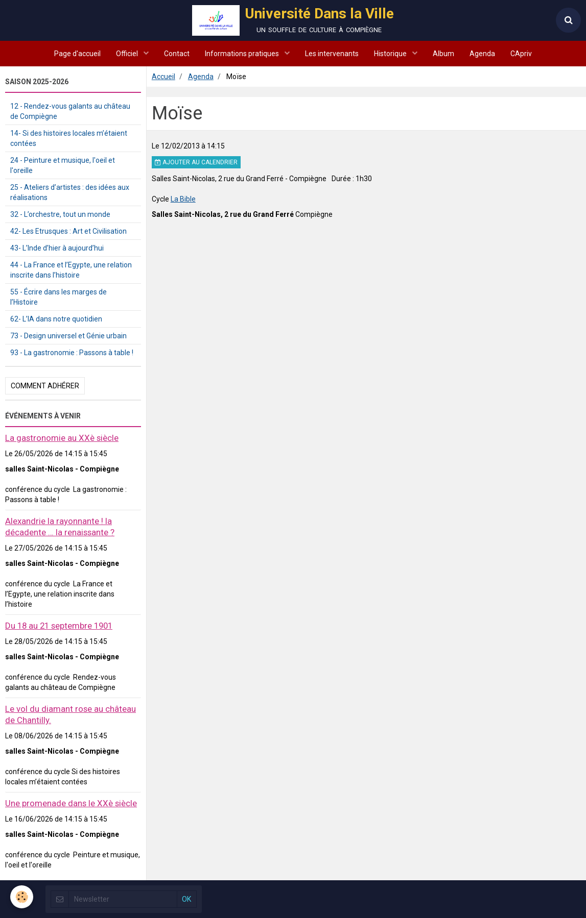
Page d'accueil (77, 53)
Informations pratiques (242, 53)
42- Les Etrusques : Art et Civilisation (68, 231)
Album (443, 53)
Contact (177, 53)
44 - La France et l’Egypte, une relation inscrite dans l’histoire (71, 270)
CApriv (521, 53)
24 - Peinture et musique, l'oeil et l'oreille (62, 165)
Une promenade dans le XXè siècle (71, 803)
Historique (391, 53)
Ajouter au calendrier (196, 162)
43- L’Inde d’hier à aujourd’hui (57, 248)
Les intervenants (332, 53)
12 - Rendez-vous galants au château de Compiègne (70, 111)
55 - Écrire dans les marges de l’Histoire (58, 297)
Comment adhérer (45, 386)
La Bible (183, 199)
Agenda (482, 53)
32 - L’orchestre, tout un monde (60, 214)
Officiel (127, 53)
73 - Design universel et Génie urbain (68, 336)
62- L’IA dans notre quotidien (56, 319)
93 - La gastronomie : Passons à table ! (71, 353)
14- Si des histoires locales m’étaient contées (68, 138)
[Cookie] (21, 896)
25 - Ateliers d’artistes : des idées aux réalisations (69, 192)
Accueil (163, 76)
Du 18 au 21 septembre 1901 (58, 626)
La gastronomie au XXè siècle (62, 438)
